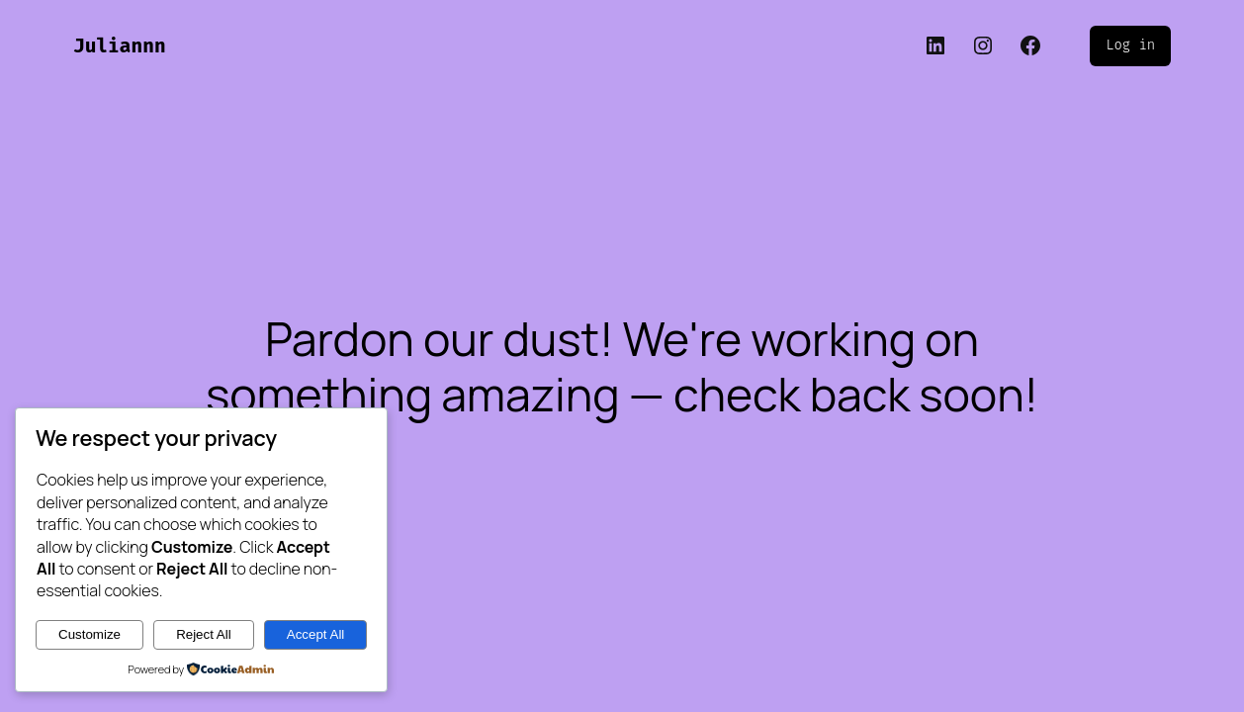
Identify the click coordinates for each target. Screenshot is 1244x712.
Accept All (316, 634)
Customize (89, 634)
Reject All (203, 634)
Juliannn (119, 46)
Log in (1130, 45)
